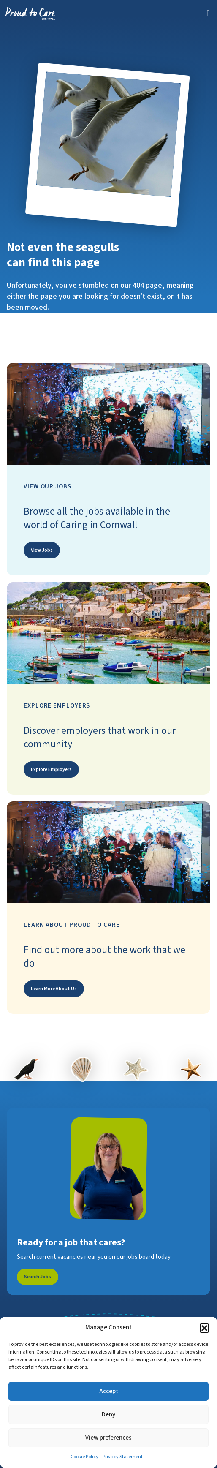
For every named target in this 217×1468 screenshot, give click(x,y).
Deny (108, 1414)
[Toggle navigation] (208, 13)
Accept (108, 1391)
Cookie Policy (84, 1456)
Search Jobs (37, 1276)
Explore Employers (51, 769)
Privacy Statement (123, 1456)
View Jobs (42, 550)
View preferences (108, 1437)
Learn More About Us (54, 988)
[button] (204, 1328)
